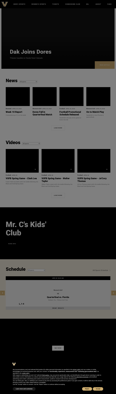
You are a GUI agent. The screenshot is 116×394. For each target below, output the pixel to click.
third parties (45, 375)
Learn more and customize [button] (24, 389)
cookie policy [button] (25, 373)
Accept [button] (98, 389)
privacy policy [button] (77, 369)
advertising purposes (82, 377)
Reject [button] (87, 389)
